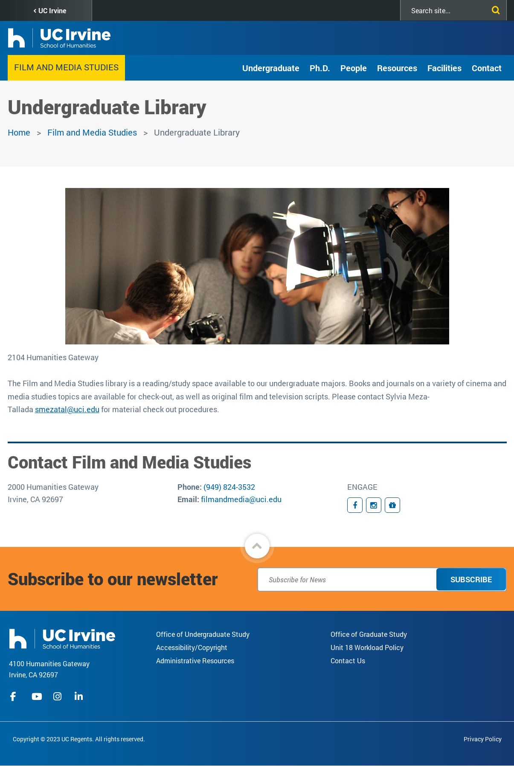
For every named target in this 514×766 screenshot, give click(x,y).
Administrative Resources (195, 660)
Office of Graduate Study (369, 634)
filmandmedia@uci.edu (241, 499)
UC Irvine (52, 10)
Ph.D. (320, 67)
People (353, 67)
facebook (15, 696)
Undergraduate (270, 67)
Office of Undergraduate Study (203, 634)
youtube (37, 696)
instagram (58, 696)
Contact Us (348, 660)
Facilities (444, 67)
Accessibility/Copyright (191, 647)
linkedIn (80, 696)
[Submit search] (494, 8)
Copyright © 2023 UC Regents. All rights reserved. (79, 739)
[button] (257, 546)
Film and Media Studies (66, 66)
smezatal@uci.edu (67, 409)
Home (19, 132)
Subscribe (471, 579)
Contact (487, 67)
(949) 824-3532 (229, 487)
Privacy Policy (483, 739)
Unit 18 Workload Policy (367, 647)
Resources (397, 67)
